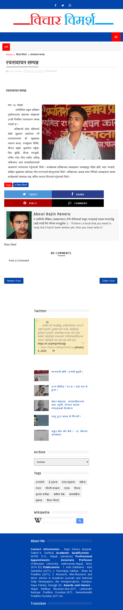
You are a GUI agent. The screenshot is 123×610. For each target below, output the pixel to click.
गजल (38, 480)
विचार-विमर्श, (51, 70)
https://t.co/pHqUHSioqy (52, 336)
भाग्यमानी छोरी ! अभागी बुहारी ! (67, 364)
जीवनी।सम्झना (53, 480)
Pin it (78, 193)
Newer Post (14, 272)
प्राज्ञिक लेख (59, 486)
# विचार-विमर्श (21, 184)
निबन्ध (77, 480)
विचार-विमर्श (21, 54)
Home (9, 54)
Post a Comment (19, 251)
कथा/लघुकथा (68, 474)
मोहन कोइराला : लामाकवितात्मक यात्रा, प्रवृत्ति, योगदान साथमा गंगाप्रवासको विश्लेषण (67, 397)
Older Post (108, 272)
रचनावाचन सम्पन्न (16, 90)
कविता (83, 474)
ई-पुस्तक (53, 474)
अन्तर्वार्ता (40, 474)
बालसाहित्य (74, 486)
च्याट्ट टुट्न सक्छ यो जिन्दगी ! (66, 409)
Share (49, 193)
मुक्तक (39, 492)
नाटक (67, 480)
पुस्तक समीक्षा (42, 486)
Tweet (21, 193)
